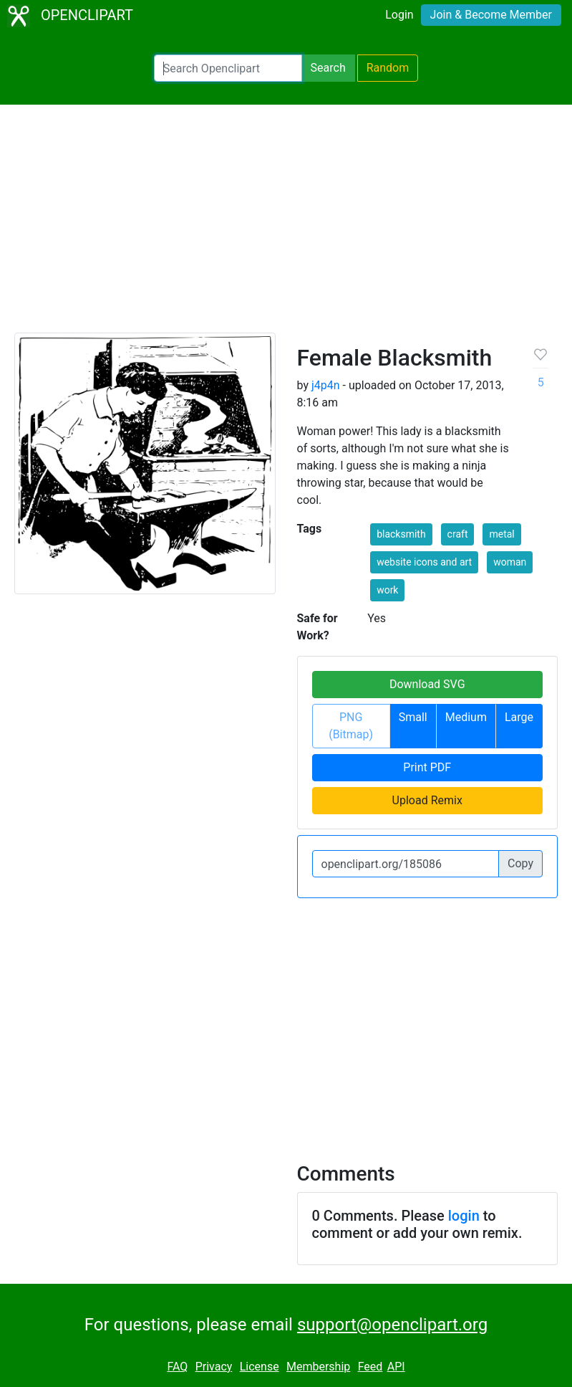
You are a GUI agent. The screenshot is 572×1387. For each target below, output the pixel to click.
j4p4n (325, 385)
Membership (318, 1366)
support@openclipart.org (392, 1325)
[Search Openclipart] (228, 68)
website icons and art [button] (424, 562)
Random (388, 68)
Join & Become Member (491, 15)
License (259, 1366)
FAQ (177, 1366)
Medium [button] (466, 717)
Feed (370, 1366)
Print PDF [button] (427, 767)
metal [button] (501, 534)
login (464, 1215)
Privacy (214, 1366)
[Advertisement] (286, 225)
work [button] (387, 590)
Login (399, 15)
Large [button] (519, 717)
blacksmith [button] (401, 534)
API (396, 1366)
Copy (520, 863)
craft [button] (457, 534)
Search (328, 68)
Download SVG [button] (427, 684)
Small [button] (413, 717)
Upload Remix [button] (427, 800)
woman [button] (509, 562)
